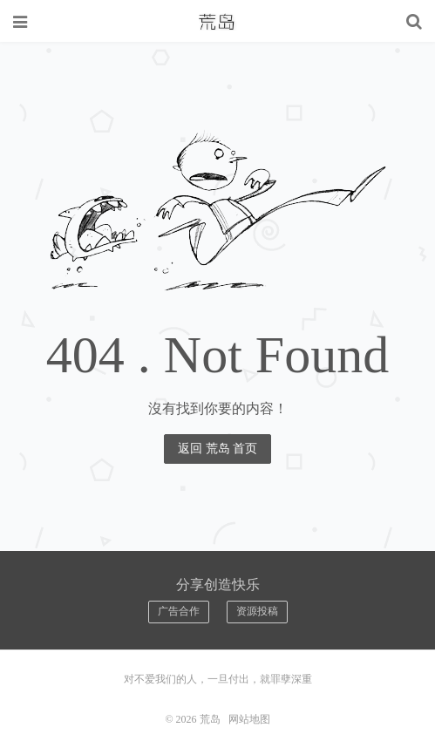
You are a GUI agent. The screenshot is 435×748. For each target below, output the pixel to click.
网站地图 (249, 719)
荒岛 (217, 22)
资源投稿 (257, 611)
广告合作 (179, 611)
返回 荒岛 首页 (217, 448)
